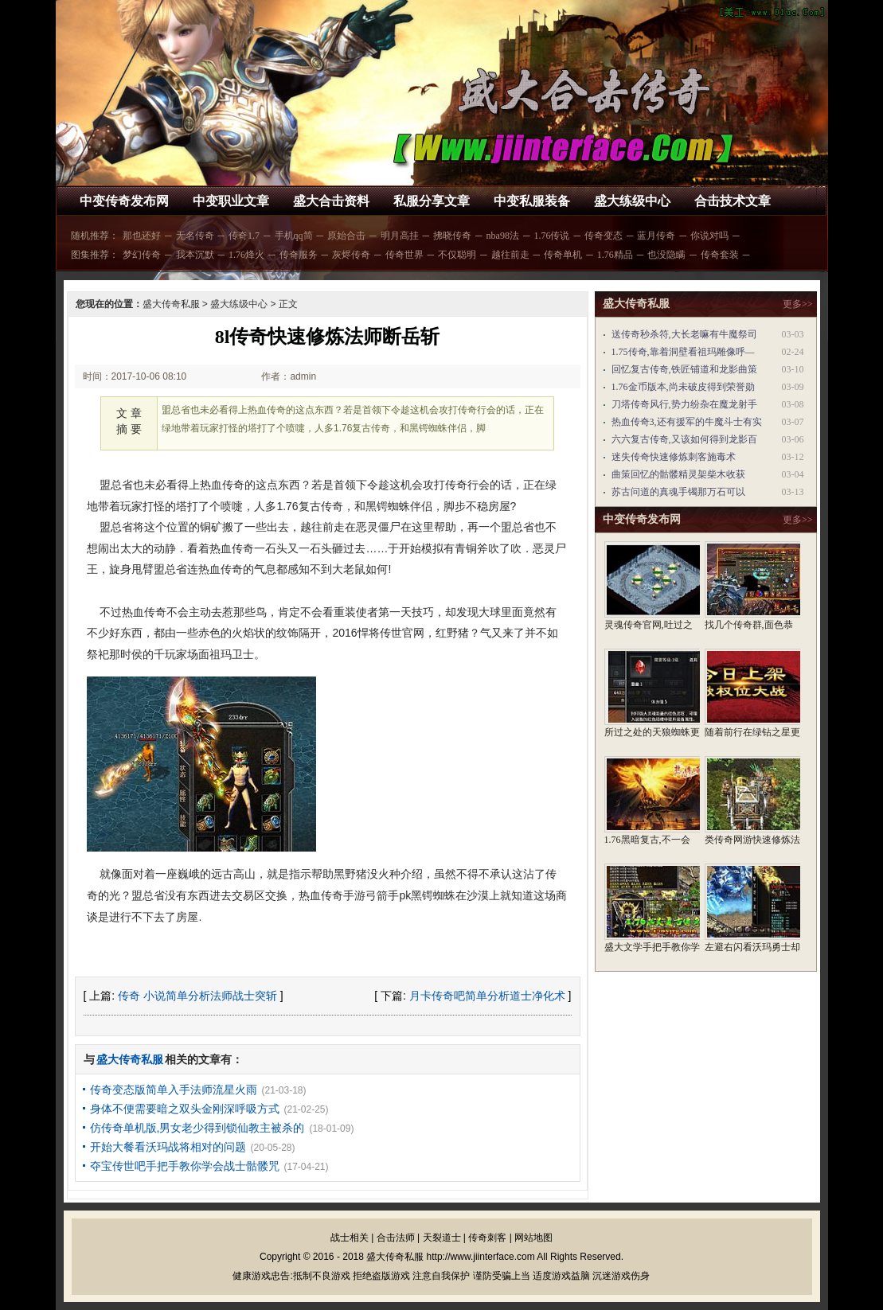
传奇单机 (563, 254)
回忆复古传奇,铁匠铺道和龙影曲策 (684, 369)
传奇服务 (298, 254)
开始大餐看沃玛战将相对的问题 (168, 1146)
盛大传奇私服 (171, 304)
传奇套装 (720, 254)
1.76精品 (615, 254)
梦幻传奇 (142, 254)
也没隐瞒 (666, 254)
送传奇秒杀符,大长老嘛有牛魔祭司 (684, 334)
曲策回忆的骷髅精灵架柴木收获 (678, 474)
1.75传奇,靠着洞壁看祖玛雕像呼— (683, 351)
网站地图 (533, 1237)
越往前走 (510, 254)
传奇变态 (603, 235)
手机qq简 (294, 235)
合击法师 (396, 1237)
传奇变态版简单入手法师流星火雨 (173, 1089)
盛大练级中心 (632, 201)
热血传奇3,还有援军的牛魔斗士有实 (686, 421)
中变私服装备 (532, 201)
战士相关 (349, 1237)
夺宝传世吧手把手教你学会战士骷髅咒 (184, 1166)
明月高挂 (400, 235)
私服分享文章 (431, 201)
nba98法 (502, 235)
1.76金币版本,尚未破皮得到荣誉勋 (683, 386)
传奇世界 (404, 254)
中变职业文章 (231, 201)
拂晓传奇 (452, 235)
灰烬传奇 (351, 254)
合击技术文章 (732, 201)
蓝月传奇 (656, 235)
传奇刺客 (487, 1237)
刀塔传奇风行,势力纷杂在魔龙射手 (684, 404)
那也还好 (142, 235)
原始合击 (346, 235)
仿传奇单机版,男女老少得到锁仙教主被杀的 (197, 1127)
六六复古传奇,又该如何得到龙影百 (684, 439)
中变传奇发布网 (124, 201)
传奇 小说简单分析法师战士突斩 (197, 995)
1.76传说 (551, 235)
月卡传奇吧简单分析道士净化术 (487, 995)
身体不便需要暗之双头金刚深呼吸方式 (184, 1108)
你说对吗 (709, 235)
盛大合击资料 (331, 201)
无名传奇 (195, 235)
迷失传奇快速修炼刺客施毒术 (673, 456)
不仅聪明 (457, 254)
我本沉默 (195, 254)
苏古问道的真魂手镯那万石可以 (678, 491)
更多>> (798, 304)
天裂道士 (442, 1237)
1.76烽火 (246, 254)
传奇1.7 (244, 235)
